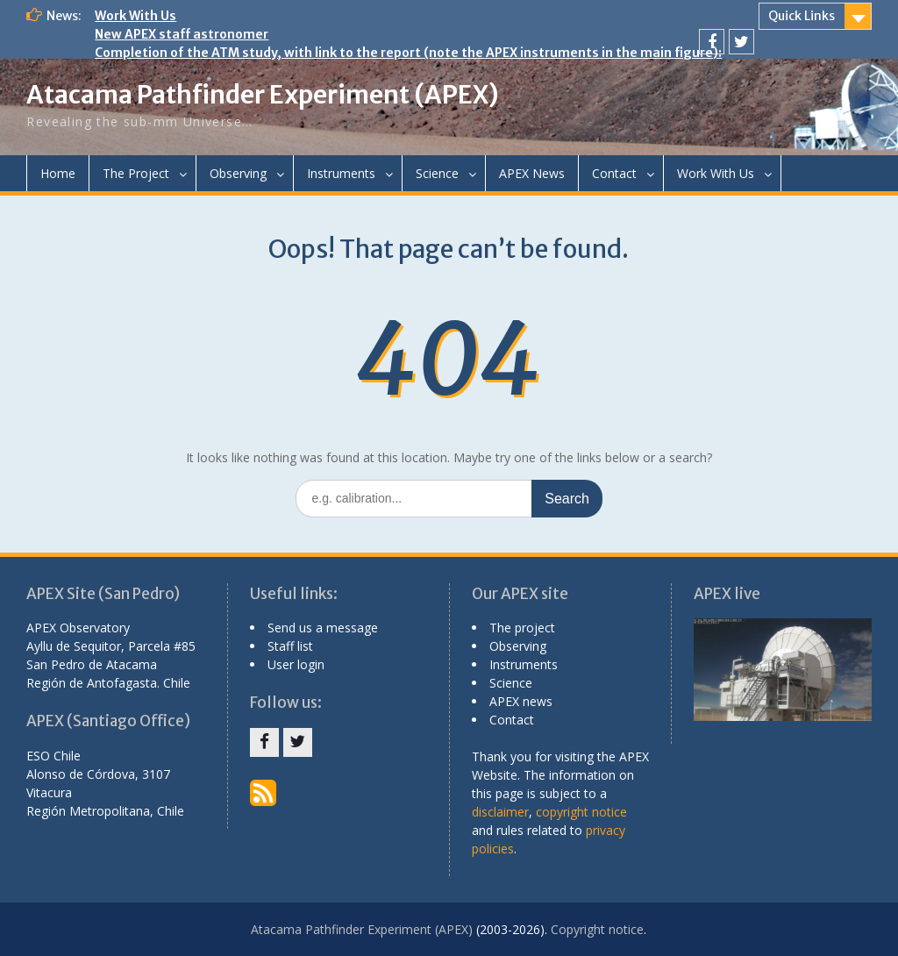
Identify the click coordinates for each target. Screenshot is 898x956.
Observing (238, 173)
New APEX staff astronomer (181, 34)
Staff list (290, 646)
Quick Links (801, 16)
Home (57, 173)
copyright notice (581, 811)
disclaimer (500, 811)
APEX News (532, 173)
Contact (614, 173)
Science (437, 173)
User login (295, 664)
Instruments (341, 173)
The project (522, 627)
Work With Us (135, 16)
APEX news (520, 701)
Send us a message (322, 627)
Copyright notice (597, 929)
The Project (136, 173)
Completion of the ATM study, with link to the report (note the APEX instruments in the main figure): (408, 53)
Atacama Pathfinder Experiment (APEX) (262, 95)
